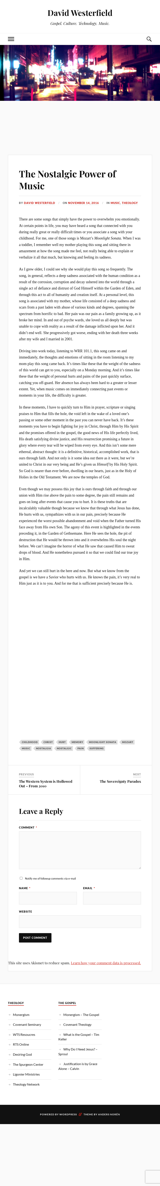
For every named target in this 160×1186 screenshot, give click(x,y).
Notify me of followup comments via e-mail (50, 878)
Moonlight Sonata (102, 742)
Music (115, 203)
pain (81, 748)
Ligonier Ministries (26, 1074)
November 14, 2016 (83, 203)
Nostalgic (64, 748)
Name (24, 888)
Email (89, 888)
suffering (97, 748)
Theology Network (26, 1084)
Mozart (127, 742)
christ (48, 742)
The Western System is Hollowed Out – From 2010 (45, 783)
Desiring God (22, 1054)
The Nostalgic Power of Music (67, 179)
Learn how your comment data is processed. (106, 963)
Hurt (62, 742)
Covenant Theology (77, 1024)
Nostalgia (43, 748)
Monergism (21, 1015)
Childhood (30, 742)
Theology (130, 203)
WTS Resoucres (24, 1034)
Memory (77, 742)
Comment (28, 827)
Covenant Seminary (27, 1024)
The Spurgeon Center (28, 1064)
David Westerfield (80, 12)
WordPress (68, 1114)
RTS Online (21, 1044)
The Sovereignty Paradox (120, 781)
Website (25, 911)
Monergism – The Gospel (81, 1015)
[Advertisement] (80, 119)
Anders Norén (109, 1114)
